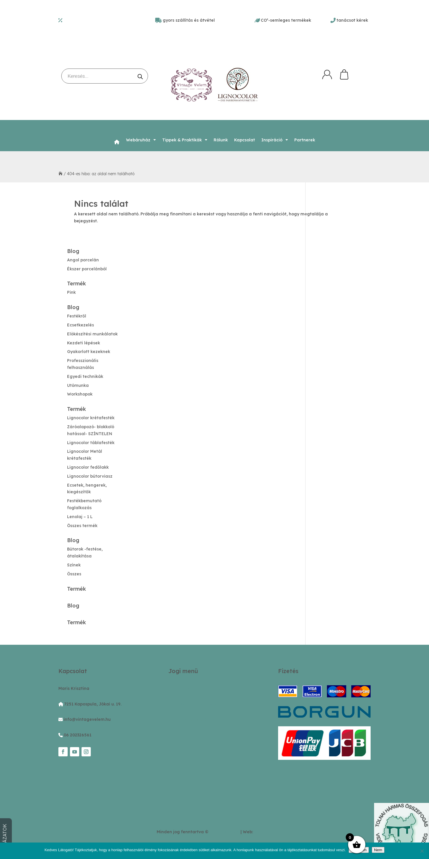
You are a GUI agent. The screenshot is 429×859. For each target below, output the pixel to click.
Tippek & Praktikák (182, 140)
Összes (74, 574)
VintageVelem (224, 831)
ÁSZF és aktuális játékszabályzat (202, 704)
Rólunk (221, 140)
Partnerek (304, 140)
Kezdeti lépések (83, 343)
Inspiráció (271, 140)
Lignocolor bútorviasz (89, 476)
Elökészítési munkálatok (92, 334)
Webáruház (138, 140)
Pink (71, 292)
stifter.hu (263, 831)
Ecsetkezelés (80, 325)
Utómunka (78, 385)
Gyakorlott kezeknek (88, 351)
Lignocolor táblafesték (90, 442)
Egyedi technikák (85, 376)
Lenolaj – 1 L (80, 516)
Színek (74, 565)
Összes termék (82, 525)
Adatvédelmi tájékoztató (194, 688)
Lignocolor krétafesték (90, 417)
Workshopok (80, 394)
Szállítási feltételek (188, 719)
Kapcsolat (244, 140)
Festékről (76, 316)
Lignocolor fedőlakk (88, 467)
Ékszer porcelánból (87, 268)
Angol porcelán (83, 260)
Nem (378, 850)
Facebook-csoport (91, 774)
